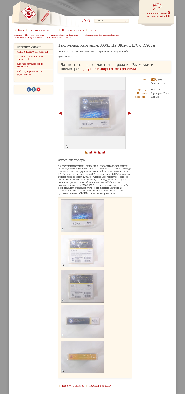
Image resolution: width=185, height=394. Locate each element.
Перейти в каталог (73, 385)
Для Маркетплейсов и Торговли (30, 65)
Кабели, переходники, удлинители (30, 73)
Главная (18, 35)
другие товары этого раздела (109, 69)
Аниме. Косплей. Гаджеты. (33, 51)
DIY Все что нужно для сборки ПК (30, 57)
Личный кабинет (39, 30)
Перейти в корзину (100, 385)
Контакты (95, 30)
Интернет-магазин (73, 30)
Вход (21, 30)
